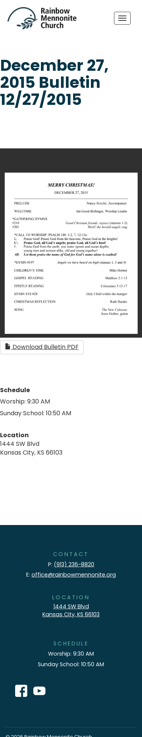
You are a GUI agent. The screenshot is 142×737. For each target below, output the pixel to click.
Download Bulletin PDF (42, 347)
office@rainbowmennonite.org (73, 574)
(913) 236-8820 (74, 564)
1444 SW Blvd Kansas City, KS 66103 (71, 610)
